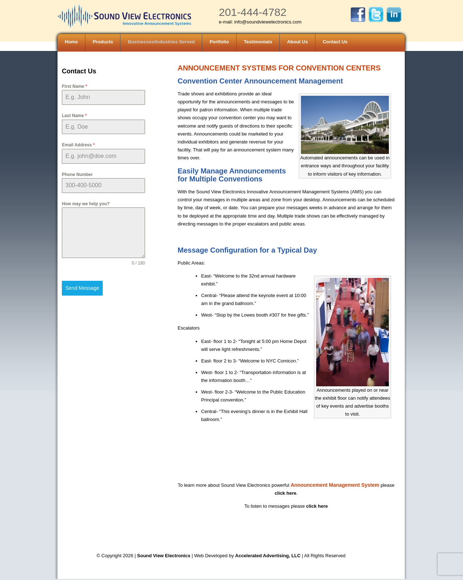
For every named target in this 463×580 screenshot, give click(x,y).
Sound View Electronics (163, 555)
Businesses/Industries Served (161, 41)
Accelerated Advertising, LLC (268, 555)
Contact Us (335, 41)
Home (71, 41)
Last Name (74, 115)
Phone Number (77, 174)
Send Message (82, 288)
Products (103, 41)
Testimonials (258, 41)
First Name (74, 86)
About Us (297, 41)
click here (285, 493)
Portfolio (219, 41)
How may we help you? (86, 203)
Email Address (78, 144)
